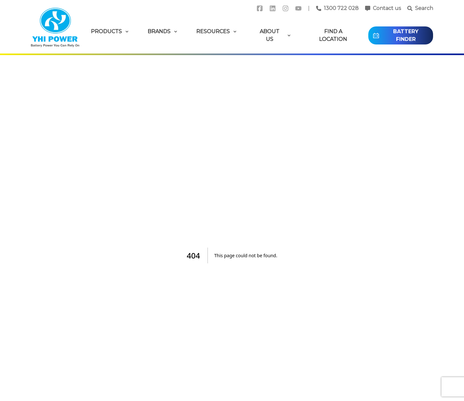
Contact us (387, 8)
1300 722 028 (341, 8)
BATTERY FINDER (395, 35)
